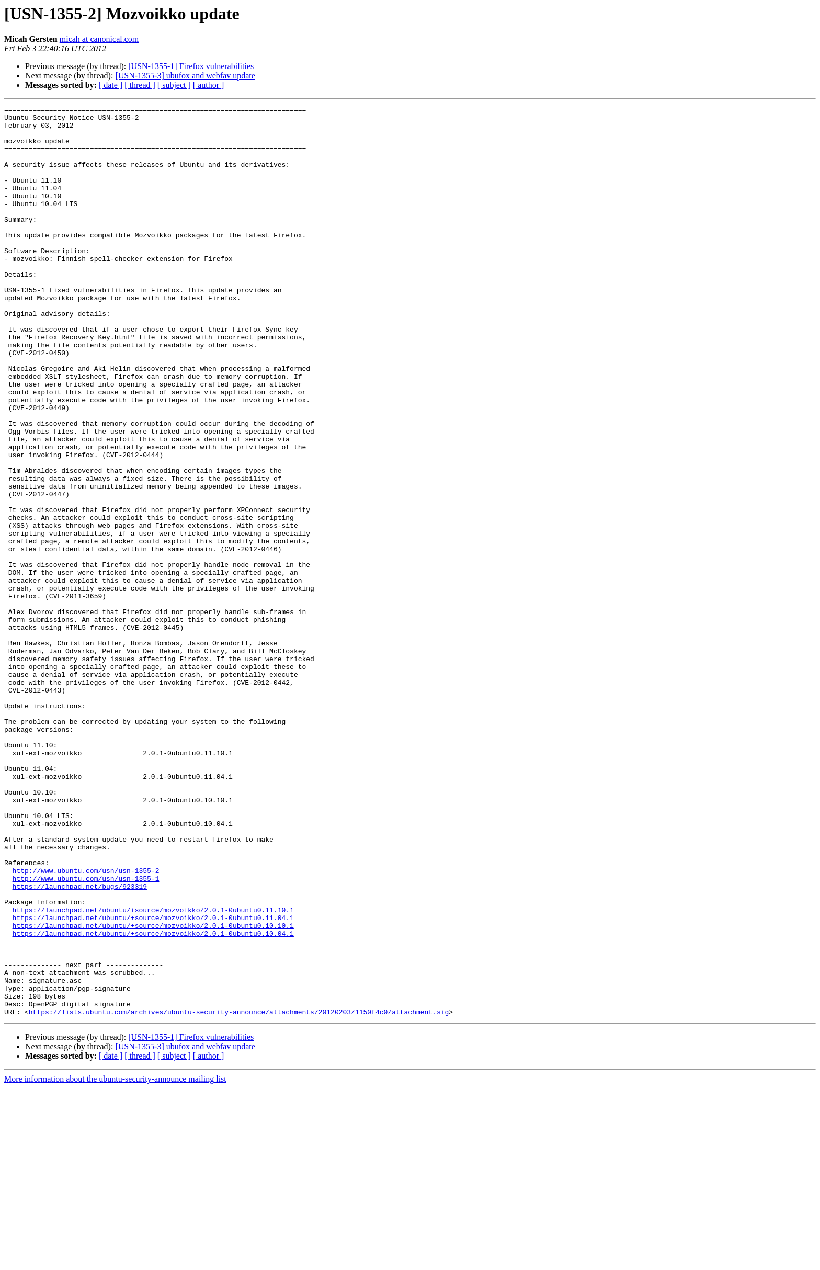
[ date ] (110, 85)
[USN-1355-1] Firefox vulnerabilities (191, 66)
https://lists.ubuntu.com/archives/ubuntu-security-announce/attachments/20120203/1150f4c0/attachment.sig (239, 1193)
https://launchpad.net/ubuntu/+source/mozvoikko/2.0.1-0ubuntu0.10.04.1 (153, 1099)
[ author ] (208, 85)
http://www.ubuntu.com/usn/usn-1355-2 (86, 1024)
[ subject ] (174, 85)
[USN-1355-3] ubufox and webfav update (185, 75)
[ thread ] (139, 85)
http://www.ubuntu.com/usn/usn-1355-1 (86, 1033)
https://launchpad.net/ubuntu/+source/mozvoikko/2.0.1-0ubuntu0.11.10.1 (153, 1071)
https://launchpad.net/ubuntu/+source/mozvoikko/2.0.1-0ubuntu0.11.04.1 (153, 1080)
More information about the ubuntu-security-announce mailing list (115, 1260)
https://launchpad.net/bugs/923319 (80, 1043)
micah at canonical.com (99, 39)
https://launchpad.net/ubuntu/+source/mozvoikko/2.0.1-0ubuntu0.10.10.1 (153, 1090)
